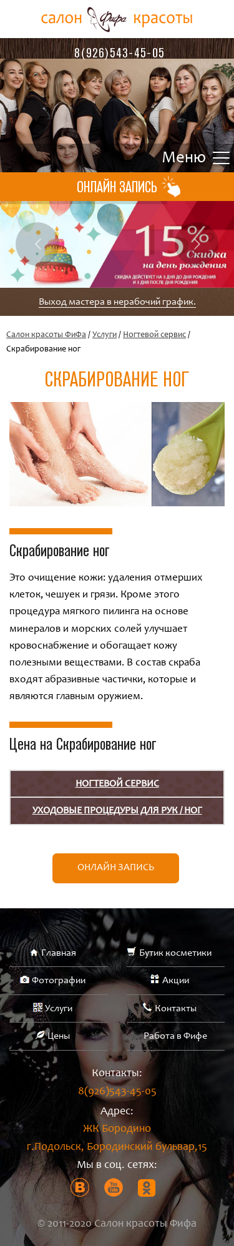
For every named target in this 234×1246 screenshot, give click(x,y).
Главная (58, 953)
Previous (37, 244)
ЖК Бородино (117, 1140)
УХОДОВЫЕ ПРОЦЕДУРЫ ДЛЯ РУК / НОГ (117, 811)
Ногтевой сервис (154, 335)
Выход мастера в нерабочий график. (117, 302)
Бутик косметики (175, 953)
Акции (175, 981)
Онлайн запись (115, 868)
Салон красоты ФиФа (46, 335)
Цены (58, 1036)
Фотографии (58, 981)
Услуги (104, 335)
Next (196, 244)
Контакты (176, 1009)
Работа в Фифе (175, 1036)
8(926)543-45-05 (119, 52)
